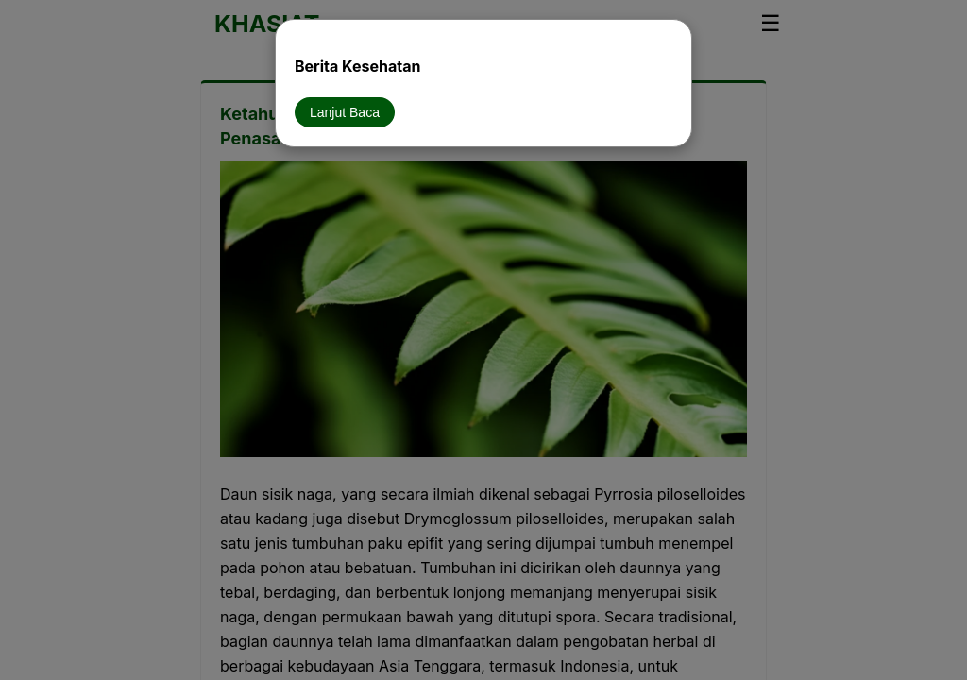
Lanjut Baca (345, 112)
